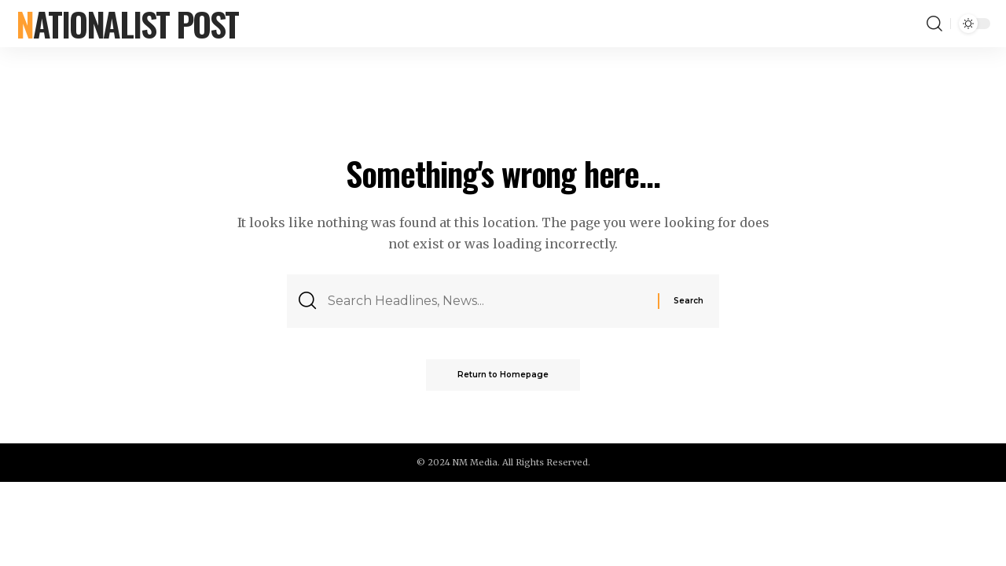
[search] (934, 23)
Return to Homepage (503, 374)
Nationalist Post (126, 23)
